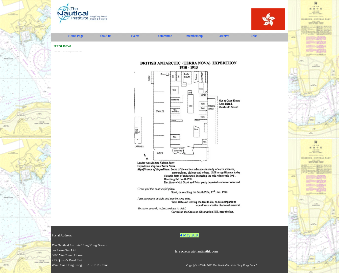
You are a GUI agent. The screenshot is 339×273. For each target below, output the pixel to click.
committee (165, 36)
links (254, 36)
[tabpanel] (188, 139)
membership (195, 36)
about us (105, 36)
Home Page (76, 36)
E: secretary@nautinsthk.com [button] (196, 251)
